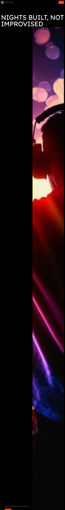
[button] (36, 2)
